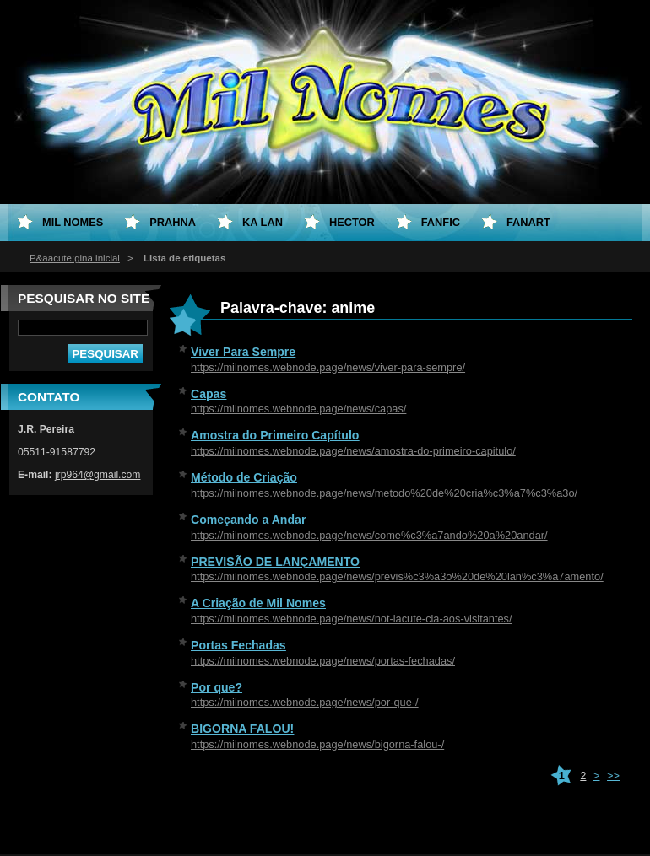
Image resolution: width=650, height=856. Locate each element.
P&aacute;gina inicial (75, 258)
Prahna (172, 222)
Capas (208, 394)
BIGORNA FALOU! (242, 728)
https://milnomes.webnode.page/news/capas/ (298, 408)
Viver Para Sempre (243, 351)
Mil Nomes (72, 222)
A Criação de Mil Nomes (258, 603)
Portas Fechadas (238, 645)
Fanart (528, 222)
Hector (352, 222)
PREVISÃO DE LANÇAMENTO (275, 561)
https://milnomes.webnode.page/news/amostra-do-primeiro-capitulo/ (353, 450)
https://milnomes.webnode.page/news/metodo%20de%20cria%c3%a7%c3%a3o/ (384, 493)
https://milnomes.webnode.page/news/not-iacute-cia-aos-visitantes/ (351, 618)
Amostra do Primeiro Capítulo (275, 435)
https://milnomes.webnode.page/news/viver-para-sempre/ (328, 367)
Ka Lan (262, 222)
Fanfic (440, 222)
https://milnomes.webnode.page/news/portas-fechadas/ (323, 660)
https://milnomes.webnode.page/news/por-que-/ (305, 702)
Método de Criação (244, 477)
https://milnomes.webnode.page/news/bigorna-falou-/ (317, 744)
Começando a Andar (248, 519)
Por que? (216, 687)
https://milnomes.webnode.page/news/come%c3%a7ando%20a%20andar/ (369, 535)
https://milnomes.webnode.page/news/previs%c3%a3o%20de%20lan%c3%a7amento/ (397, 576)
